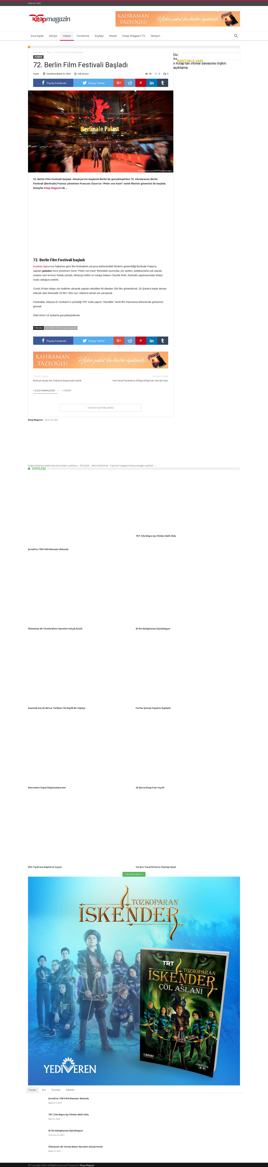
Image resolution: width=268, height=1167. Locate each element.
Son (44, 1089)
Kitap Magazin (35, 419)
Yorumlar (56, 1089)
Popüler (32, 1089)
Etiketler (70, 1089)
